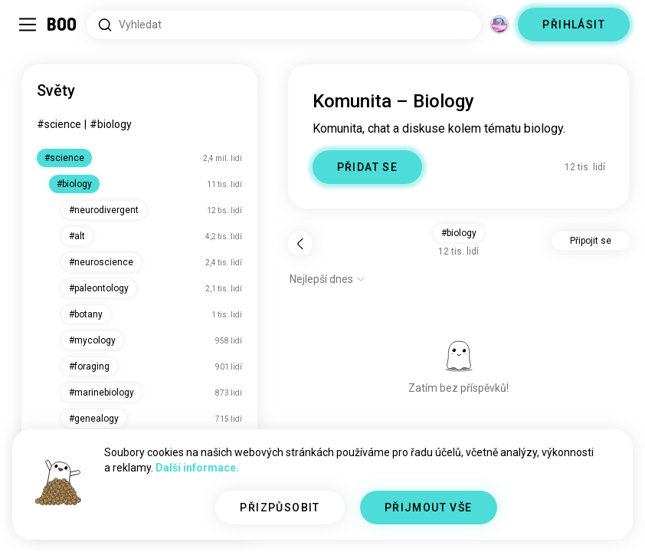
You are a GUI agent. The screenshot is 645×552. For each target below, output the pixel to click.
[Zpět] (300, 244)
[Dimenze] (499, 24)
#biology (111, 124)
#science (59, 124)
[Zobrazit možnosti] (327, 279)
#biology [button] (458, 233)
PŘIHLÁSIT (573, 24)
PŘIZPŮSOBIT (279, 507)
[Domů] (62, 24)
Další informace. (197, 468)
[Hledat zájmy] (284, 25)
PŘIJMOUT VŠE (429, 507)
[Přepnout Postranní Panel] (27, 24)
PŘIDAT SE (367, 167)
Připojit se (590, 240)
